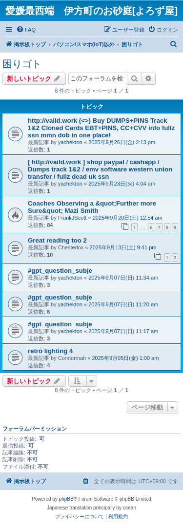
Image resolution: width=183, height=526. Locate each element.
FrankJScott (72, 218)
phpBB (66, 499)
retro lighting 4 (50, 351)
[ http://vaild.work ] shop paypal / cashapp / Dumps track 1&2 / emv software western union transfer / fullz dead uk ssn (100, 169)
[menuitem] (26, 30)
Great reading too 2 (57, 240)
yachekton (70, 142)
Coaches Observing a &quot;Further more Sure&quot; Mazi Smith (92, 207)
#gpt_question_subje (60, 270)
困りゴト (21, 63)
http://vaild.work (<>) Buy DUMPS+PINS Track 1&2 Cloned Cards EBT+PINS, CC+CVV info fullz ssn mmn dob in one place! (101, 128)
